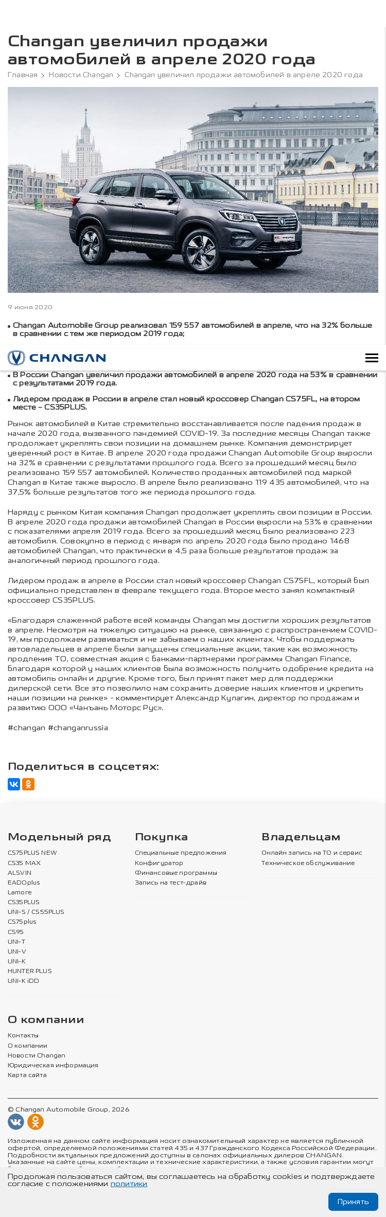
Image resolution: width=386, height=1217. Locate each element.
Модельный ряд (59, 837)
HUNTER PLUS (30, 971)
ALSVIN (19, 873)
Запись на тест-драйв (170, 883)
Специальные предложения (181, 853)
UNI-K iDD (24, 981)
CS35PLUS (24, 902)
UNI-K (17, 962)
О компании (46, 1020)
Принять (353, 1202)
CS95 (16, 932)
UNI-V (17, 952)
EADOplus (24, 883)
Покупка (161, 837)
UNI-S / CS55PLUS (36, 912)
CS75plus (22, 922)
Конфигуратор (159, 863)
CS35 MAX (24, 863)
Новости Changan (81, 75)
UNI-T (16, 942)
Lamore (20, 893)
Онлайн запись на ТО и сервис (311, 853)
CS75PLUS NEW (32, 853)
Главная (23, 75)
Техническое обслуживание (308, 863)
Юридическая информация (53, 1066)
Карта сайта (27, 1075)
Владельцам (301, 837)
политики (129, 1183)
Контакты (23, 1036)
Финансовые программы (176, 873)
